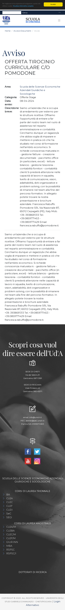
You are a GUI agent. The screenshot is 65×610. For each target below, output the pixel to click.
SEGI (9, 517)
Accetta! (53, 4)
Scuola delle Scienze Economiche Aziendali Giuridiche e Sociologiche (40, 90)
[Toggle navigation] (60, 12)
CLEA (9, 498)
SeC (8, 513)
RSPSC (10, 549)
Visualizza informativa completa (23, 6)
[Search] (11, 12)
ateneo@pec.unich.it (35, 420)
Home (7, 31)
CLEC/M (11, 534)
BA (8, 494)
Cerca (24, 12)
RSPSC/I (11, 553)
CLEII (9, 509)
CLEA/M (11, 526)
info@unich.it (35, 417)
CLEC (9, 502)
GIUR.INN (12, 542)
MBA (9, 545)
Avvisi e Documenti (22, 31)
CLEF (9, 505)
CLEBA (10, 530)
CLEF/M (11, 538)
